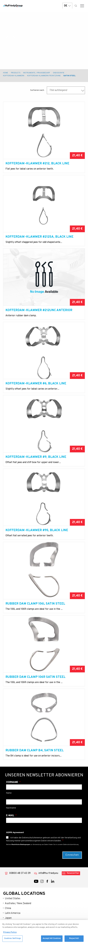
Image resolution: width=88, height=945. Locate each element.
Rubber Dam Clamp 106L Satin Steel (35, 604)
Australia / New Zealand (18, 903)
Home (5, 73)
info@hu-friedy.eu (48, 873)
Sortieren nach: (37, 90)
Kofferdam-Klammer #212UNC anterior (38, 310)
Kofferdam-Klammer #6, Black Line (35, 384)
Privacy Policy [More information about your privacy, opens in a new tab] (10, 934)
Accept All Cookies (52, 940)
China (8, 908)
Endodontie (58, 73)
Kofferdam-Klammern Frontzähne (44, 76)
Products (15, 73)
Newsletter (73, 873)
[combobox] (66, 90)
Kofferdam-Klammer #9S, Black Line (36, 530)
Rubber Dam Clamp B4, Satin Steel (34, 751)
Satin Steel (69, 76)
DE (67, 6)
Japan (8, 918)
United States (12, 898)
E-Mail (10, 815)
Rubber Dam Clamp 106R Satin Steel (35, 677)
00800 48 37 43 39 (20, 873)
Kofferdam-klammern (13, 76)
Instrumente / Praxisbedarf (36, 73)
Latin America (12, 913)
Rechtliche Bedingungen (21, 845)
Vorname (12, 782)
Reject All (74, 940)
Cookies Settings (12, 940)
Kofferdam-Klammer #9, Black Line (35, 457)
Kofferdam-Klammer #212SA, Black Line (39, 237)
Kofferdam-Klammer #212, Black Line (37, 164)
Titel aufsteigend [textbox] (58, 90)
